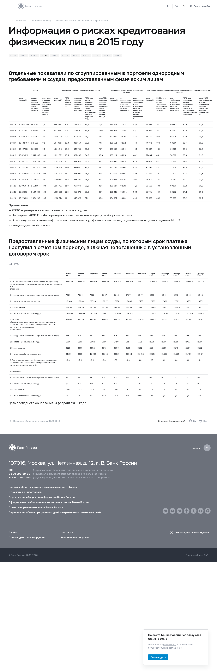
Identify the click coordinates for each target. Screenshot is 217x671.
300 (11, 469)
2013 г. (65, 55)
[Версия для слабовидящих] (176, 6)
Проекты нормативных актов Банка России (36, 507)
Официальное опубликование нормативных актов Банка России (49, 502)
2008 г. (117, 55)
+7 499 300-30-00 (20, 477)
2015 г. (44, 55)
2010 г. (96, 55)
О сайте (13, 531)
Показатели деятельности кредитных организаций (82, 20)
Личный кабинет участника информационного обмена (43, 486)
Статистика (20, 20)
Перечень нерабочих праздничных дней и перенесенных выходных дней (55, 512)
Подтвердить (158, 657)
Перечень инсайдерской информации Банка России (42, 497)
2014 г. (54, 55)
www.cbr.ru (169, 644)
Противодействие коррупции (27, 537)
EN (183, 6)
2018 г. (13, 55)
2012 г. (75, 55)
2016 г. (34, 55)
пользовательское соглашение (165, 647)
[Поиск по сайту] (200, 6)
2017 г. (23, 55)
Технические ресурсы (75, 537)
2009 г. (106, 55)
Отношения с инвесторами (25, 491)
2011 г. (86, 55)
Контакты (67, 531)
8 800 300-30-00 (19, 473)
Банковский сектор (41, 20)
